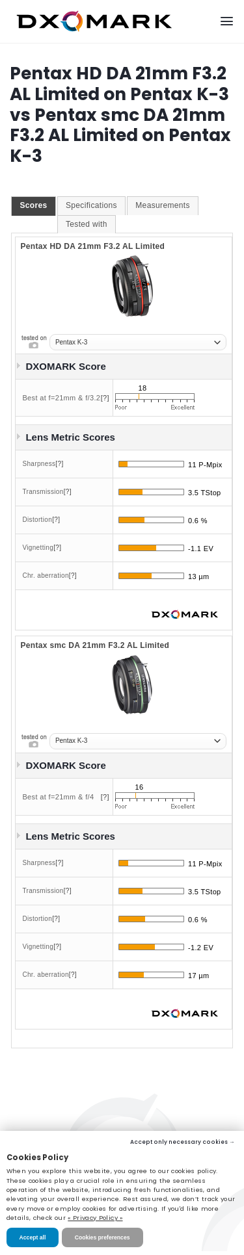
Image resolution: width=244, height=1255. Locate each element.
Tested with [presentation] (86, 224)
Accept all (33, 1237)
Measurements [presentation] (162, 205)
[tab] (33, 206)
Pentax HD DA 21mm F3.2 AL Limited (92, 246)
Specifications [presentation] (91, 205)
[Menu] (226, 21)
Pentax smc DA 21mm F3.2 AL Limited (94, 645)
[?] (105, 398)
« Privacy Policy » (95, 1217)
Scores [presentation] (33, 205)
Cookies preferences (102, 1237)
